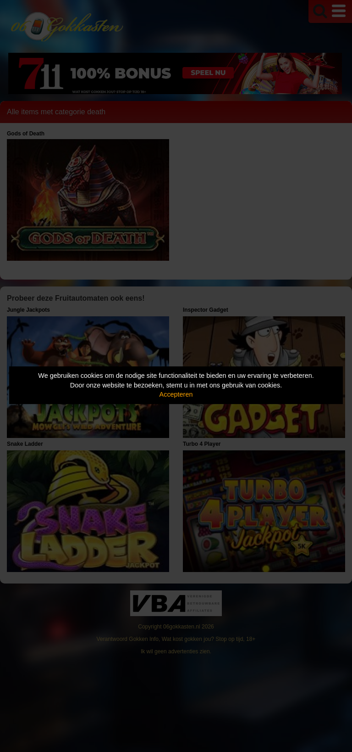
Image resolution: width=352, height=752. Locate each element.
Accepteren (176, 394)
